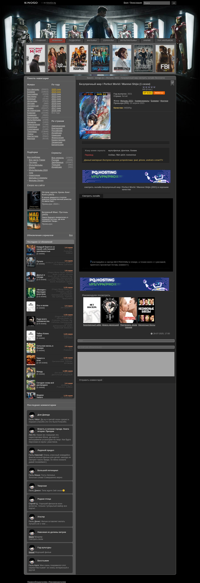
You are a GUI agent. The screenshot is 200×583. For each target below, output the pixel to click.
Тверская (42, 486)
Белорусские (58, 144)
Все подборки (33, 157)
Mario (31, 537)
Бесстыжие (43, 560)
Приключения (33, 124)
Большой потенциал (48, 470)
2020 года (56, 101)
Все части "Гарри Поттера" (37, 161)
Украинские (57, 142)
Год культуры (44, 547)
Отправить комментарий (90, 384)
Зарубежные (57, 162)
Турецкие (56, 165)
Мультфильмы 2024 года (38, 171)
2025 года (56, 89)
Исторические (33, 110)
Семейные (32, 127)
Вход (126, 2)
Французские (58, 137)
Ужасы (30, 134)
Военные (31, 99)
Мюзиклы (31, 122)
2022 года (56, 96)
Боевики (155, 101)
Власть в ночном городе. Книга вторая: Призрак (53, 430)
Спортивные (33, 129)
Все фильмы (33, 89)
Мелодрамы (33, 117)
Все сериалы (58, 158)
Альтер (41, 517)
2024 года (56, 92)
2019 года (56, 103)
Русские (55, 160)
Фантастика (32, 136)
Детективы (32, 101)
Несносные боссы (148, 323)
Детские (31, 103)
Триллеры (32, 131)
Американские (58, 126)
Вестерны (31, 96)
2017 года (56, 108)
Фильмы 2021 (126, 101)
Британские (57, 128)
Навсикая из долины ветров (52, 532)
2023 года (56, 94)
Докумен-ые (33, 106)
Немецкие (56, 135)
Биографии (32, 94)
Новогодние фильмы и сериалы (38, 176)
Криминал (32, 115)
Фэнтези (164, 101)
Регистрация (136, 2)
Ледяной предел (46, 450)
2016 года (56, 110)
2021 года (56, 99)
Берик (31, 552)
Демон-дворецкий (111, 323)
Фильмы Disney (36, 180)
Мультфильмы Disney (35, 166)
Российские (57, 130)
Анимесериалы (142, 101)
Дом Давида (44, 415)
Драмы (30, 108)
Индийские (57, 133)
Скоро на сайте (36, 185)
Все (71, 235)
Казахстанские (58, 140)
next (173, 58)
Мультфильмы (34, 120)
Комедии (31, 113)
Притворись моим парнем (130, 324)
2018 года (56, 106)
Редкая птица (44, 499)
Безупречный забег (93, 323)
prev (27, 58)
